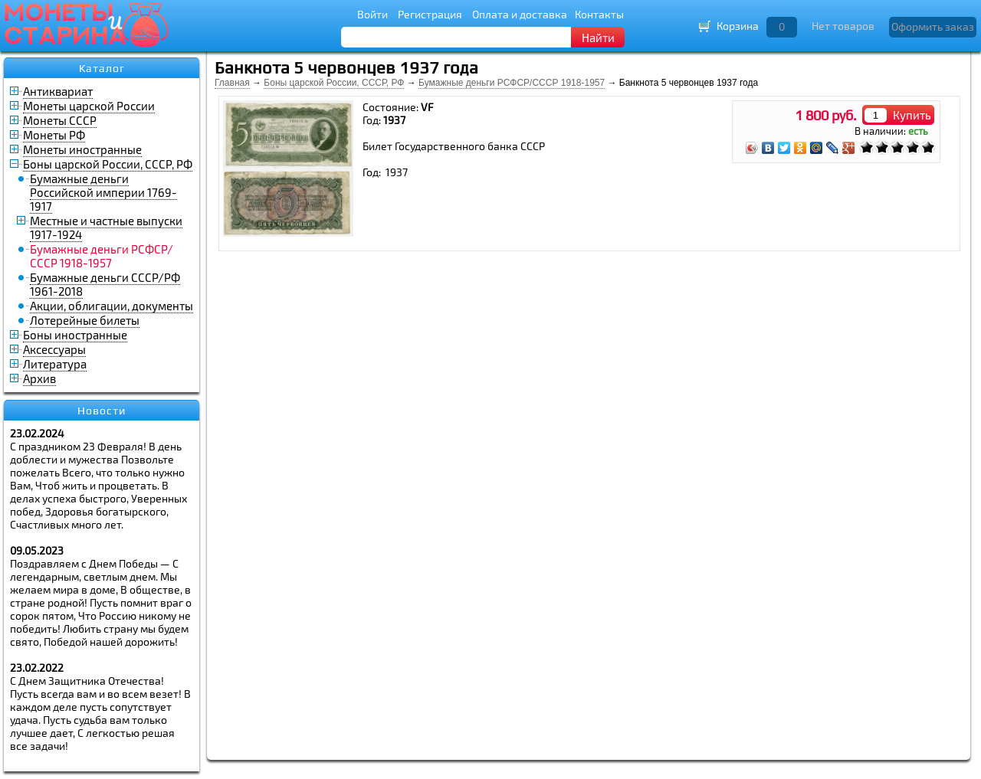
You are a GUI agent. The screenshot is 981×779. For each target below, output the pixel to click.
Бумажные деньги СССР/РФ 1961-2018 (105, 284)
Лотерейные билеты (84, 320)
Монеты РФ (54, 135)
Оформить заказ (932, 26)
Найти (598, 37)
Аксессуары (54, 349)
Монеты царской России (89, 106)
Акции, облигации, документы (111, 306)
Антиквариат (58, 91)
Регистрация (430, 14)
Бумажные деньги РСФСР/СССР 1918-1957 (511, 82)
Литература (55, 364)
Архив (39, 378)
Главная (232, 82)
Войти (372, 14)
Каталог (102, 68)
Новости (101, 410)
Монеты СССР (60, 120)
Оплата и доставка (519, 14)
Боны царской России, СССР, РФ (107, 164)
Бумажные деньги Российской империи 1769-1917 (103, 192)
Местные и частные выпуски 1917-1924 (106, 227)
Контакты (599, 14)
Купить (912, 115)
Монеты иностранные (82, 149)
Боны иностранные (75, 335)
